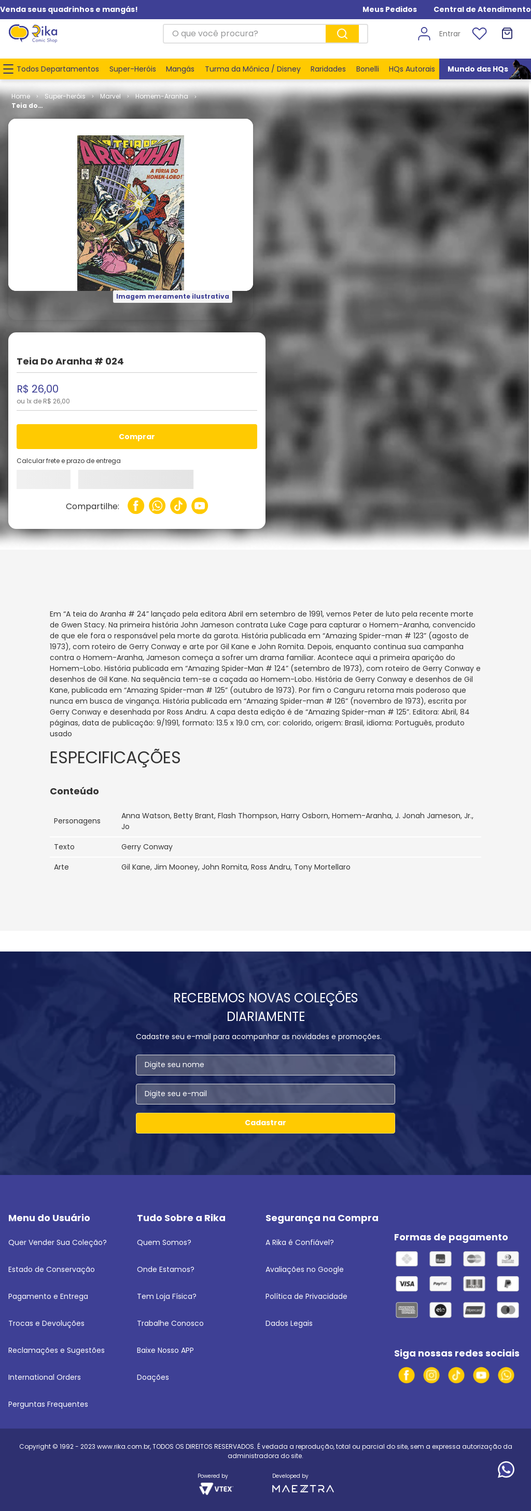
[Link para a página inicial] (20, 96)
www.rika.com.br (123, 1446)
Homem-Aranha (161, 96)
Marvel (110, 96)
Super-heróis (65, 96)
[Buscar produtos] (342, 34)
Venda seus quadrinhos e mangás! (69, 9)
